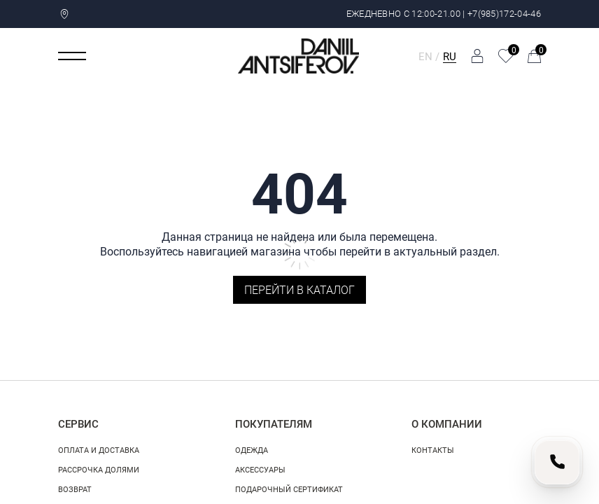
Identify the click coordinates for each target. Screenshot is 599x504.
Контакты (432, 449)
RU (449, 56)
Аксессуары (260, 469)
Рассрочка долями (98, 469)
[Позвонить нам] (557, 462)
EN (425, 56)
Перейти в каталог (299, 289)
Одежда (251, 449)
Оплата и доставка (98, 449)
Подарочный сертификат (289, 489)
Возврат (75, 489)
